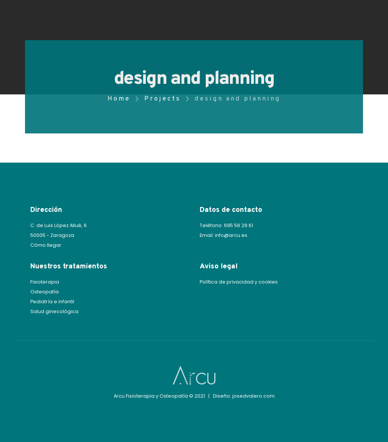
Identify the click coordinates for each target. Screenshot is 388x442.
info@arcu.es (231, 235)
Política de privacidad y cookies (239, 282)
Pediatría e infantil (52, 301)
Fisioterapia (44, 282)
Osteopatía (44, 291)
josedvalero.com (253, 396)
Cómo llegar (45, 245)
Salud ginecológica (54, 311)
